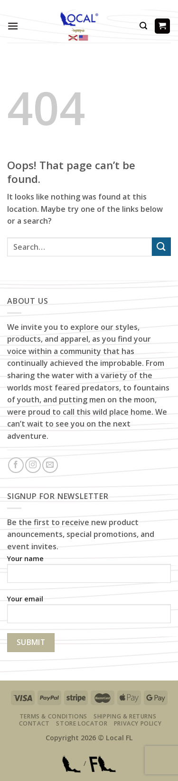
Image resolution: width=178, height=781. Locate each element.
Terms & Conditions (53, 716)
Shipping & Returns (125, 716)
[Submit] (161, 246)
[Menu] (13, 25)
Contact (34, 723)
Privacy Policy (138, 723)
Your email (89, 612)
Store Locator (81, 723)
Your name (89, 572)
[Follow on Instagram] (33, 465)
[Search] (143, 26)
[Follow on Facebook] (16, 465)
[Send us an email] (50, 465)
